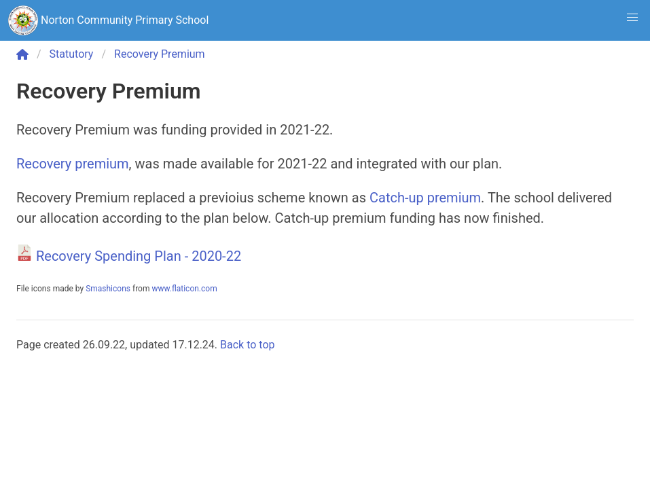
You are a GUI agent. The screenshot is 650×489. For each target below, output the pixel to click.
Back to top (247, 344)
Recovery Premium (159, 54)
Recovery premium (72, 164)
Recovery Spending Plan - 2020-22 (138, 256)
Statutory (72, 54)
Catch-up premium (425, 197)
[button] (632, 17)
